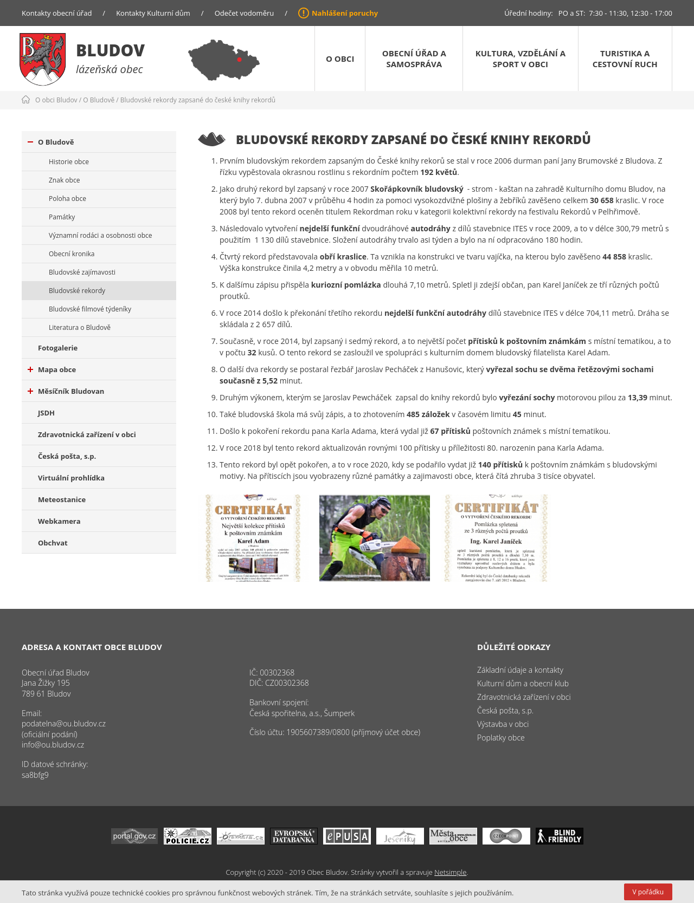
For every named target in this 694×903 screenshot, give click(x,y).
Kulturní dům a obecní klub (523, 683)
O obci (340, 58)
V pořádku (648, 891)
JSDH (46, 413)
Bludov (110, 50)
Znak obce (64, 180)
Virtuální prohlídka (71, 478)
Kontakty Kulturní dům (153, 13)
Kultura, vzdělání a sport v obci (520, 58)
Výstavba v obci (503, 724)
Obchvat (53, 543)
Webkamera (59, 521)
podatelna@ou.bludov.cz (64, 723)
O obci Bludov (56, 100)
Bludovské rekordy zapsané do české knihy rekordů (197, 100)
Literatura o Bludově (80, 327)
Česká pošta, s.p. (67, 456)
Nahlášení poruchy (345, 13)
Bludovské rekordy (77, 290)
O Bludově (98, 100)
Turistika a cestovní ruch (625, 58)
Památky (62, 217)
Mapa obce (52, 369)
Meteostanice (62, 499)
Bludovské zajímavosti (82, 272)
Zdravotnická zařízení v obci (87, 434)
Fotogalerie (58, 348)
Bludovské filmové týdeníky (90, 309)
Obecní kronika (71, 253)
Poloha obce (67, 198)
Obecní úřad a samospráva (414, 58)
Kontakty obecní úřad (57, 13)
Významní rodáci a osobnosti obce (100, 235)
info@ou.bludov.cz (53, 744)
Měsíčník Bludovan (66, 391)
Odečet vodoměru (244, 13)
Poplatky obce (501, 737)
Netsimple (450, 872)
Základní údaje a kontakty (520, 670)
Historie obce (69, 161)
